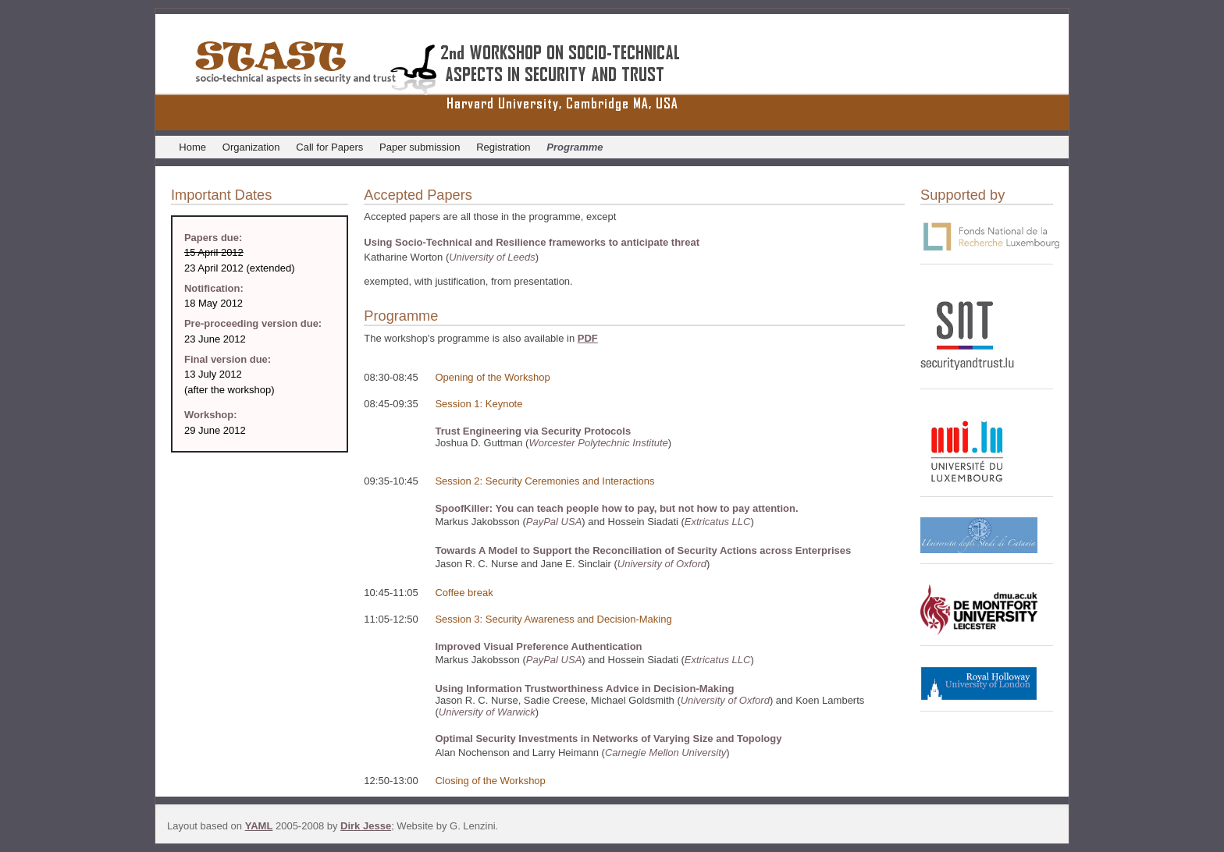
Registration (503, 147)
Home (192, 147)
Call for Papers (329, 147)
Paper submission (419, 147)
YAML (259, 826)
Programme (574, 147)
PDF (588, 338)
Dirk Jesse (365, 826)
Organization (251, 147)
